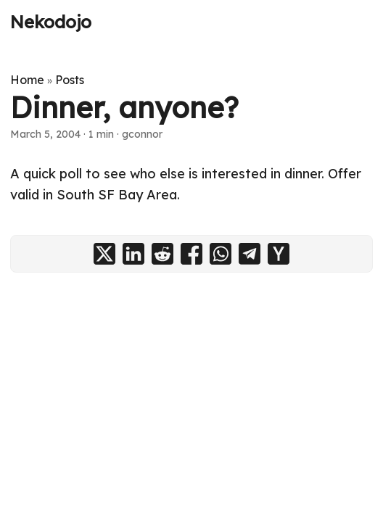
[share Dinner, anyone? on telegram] (249, 254)
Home (27, 79)
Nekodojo (50, 22)
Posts (69, 79)
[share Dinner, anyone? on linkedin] (133, 254)
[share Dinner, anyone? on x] (104, 254)
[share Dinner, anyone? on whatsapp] (220, 254)
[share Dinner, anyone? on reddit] (162, 254)
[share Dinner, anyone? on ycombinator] (278, 254)
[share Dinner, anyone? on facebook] (191, 254)
